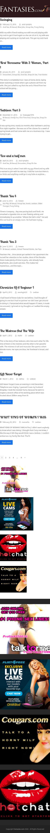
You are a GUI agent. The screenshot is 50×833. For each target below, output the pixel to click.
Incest (28, 203)
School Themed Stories (25, 249)
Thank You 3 (8, 242)
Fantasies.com (19, 829)
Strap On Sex (32, 75)
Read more (6, 47)
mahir (20, 335)
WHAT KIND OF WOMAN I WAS (23, 417)
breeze (21, 201)
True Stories (42, 75)
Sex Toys (38, 249)
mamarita (25, 422)
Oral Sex (24, 75)
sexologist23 (22, 292)
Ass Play (6, 203)
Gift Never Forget (11, 374)
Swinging (6, 20)
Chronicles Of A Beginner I (17, 287)
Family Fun (15, 118)
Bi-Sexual (13, 27)
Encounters (7, 75)
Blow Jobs (21, 27)
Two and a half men (12, 156)
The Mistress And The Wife (17, 331)
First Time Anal (25, 118)
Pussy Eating (39, 27)
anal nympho (27, 24)
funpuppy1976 (28, 115)
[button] (48, 9)
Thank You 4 (8, 196)
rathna (21, 379)
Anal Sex (6, 27)
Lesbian (34, 203)
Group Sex (29, 27)
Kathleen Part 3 (10, 110)
